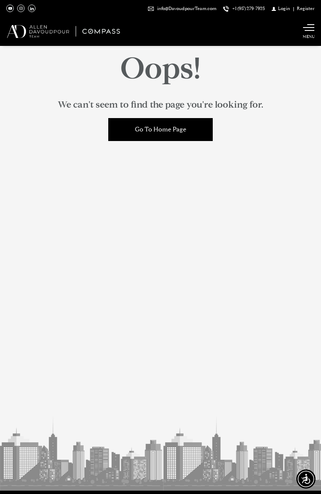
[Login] (281, 8)
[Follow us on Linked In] (32, 8)
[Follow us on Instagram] (21, 8)
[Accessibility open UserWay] (306, 479)
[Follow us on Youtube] (10, 8)
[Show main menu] (308, 31)
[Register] (306, 8)
